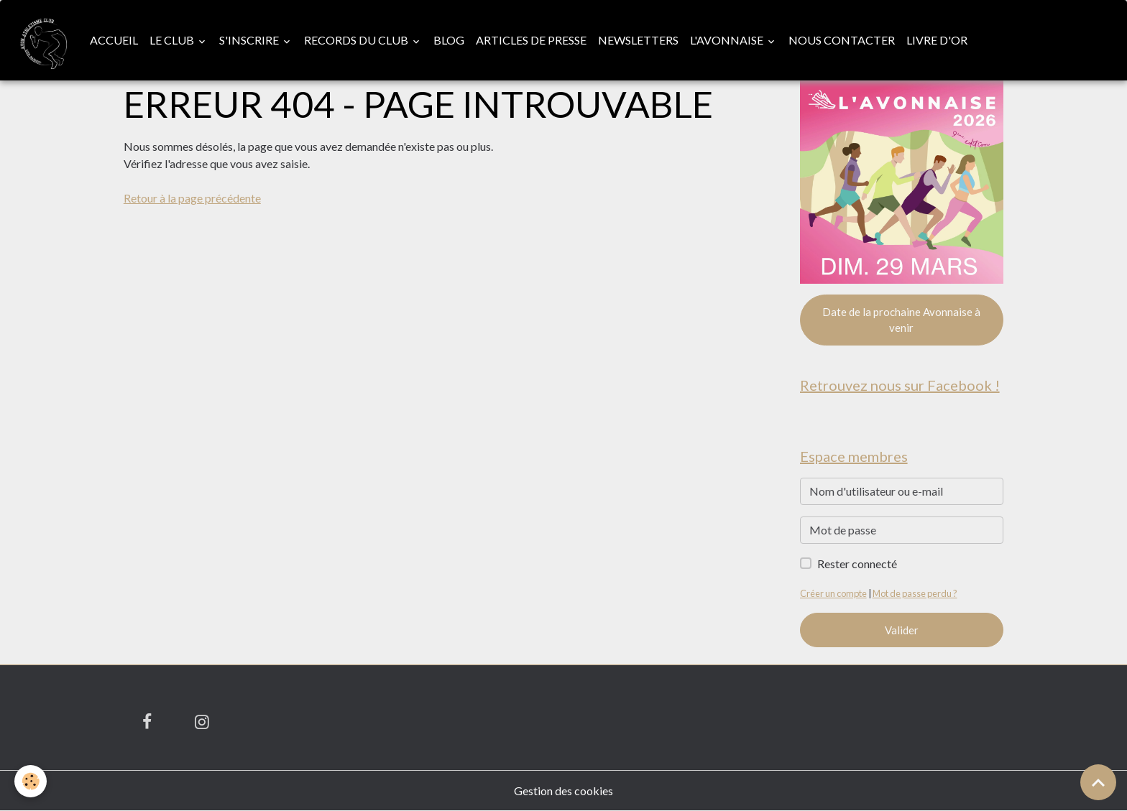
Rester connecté (857, 563)
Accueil (114, 40)
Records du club (357, 40)
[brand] (42, 40)
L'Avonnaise (727, 40)
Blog (448, 40)
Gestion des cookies (563, 790)
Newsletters (638, 40)
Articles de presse (531, 40)
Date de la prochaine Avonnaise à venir (901, 320)
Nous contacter (841, 40)
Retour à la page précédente (192, 198)
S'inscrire (250, 40)
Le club (173, 40)
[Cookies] (30, 781)
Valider (902, 630)
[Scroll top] (1098, 782)
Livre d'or (936, 40)
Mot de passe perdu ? (915, 593)
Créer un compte (833, 593)
